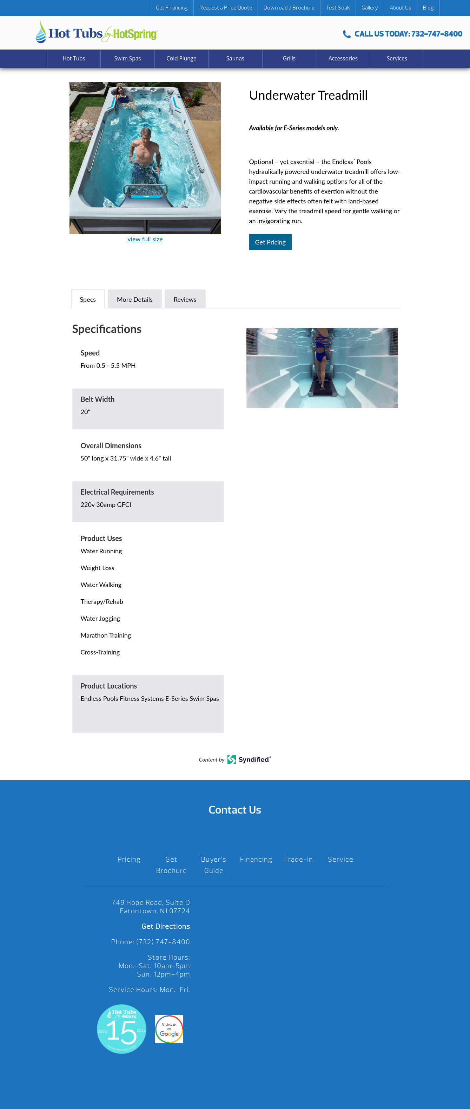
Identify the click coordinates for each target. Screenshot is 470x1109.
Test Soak (338, 7)
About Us (400, 7)
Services (397, 58)
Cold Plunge (181, 58)
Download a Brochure (289, 7)
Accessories (343, 58)
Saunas (235, 58)
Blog (428, 7)
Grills (289, 58)
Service (340, 859)
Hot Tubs (73, 58)
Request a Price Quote (225, 7)
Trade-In (298, 859)
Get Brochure (171, 865)
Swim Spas (127, 58)
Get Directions (165, 926)
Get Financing (172, 7)
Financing (256, 859)
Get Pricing (270, 242)
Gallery (370, 7)
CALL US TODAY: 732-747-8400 (402, 34)
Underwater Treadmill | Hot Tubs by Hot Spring (97, 31)
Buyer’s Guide (213, 865)
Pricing (129, 859)
